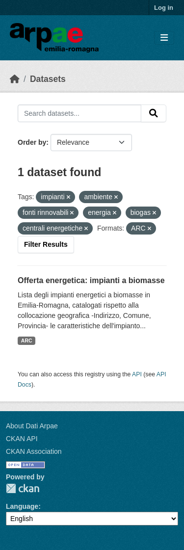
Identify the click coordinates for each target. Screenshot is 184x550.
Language (22, 506)
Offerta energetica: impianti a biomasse (91, 280)
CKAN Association (34, 451)
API (137, 374)
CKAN (22, 488)
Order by (32, 142)
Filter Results (46, 244)
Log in (163, 7)
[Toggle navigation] (164, 38)
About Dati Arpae (32, 426)
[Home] (15, 79)
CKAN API (22, 439)
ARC (26, 340)
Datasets (48, 79)
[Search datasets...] (79, 113)
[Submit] (153, 113)
